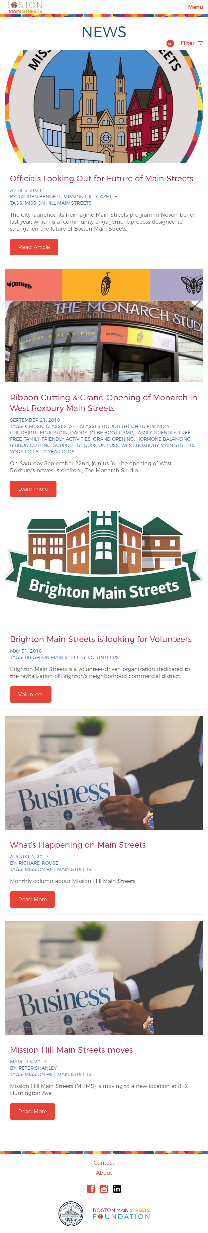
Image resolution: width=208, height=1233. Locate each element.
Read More (32, 899)
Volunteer (30, 694)
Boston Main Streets (23, 7)
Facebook (91, 1189)
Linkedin (117, 1189)
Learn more (33, 489)
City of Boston (71, 1213)
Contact (104, 1163)
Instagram (104, 1189)
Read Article (34, 247)
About (104, 1173)
